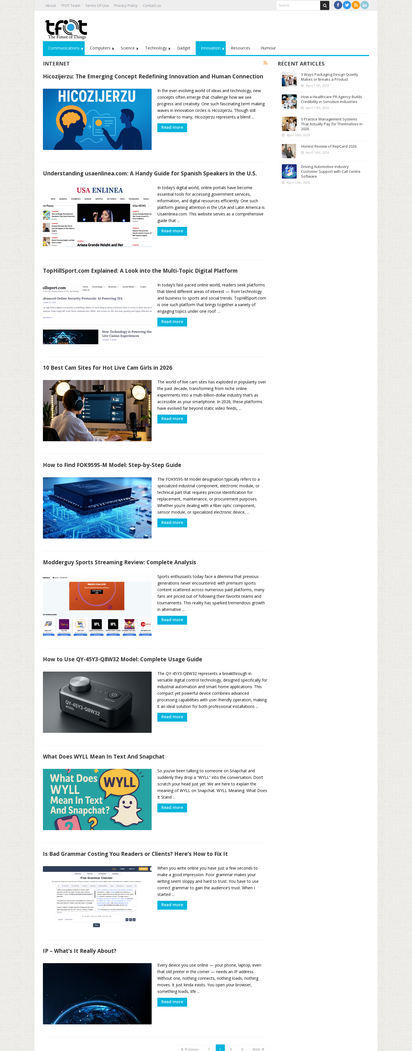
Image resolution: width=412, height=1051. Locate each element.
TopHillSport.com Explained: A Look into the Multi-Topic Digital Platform (140, 265)
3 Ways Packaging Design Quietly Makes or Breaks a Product (329, 77)
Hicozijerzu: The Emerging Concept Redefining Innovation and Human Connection (153, 76)
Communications (64, 48)
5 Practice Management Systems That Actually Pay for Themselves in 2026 (332, 123)
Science (128, 48)
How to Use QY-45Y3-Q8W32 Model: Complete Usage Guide (122, 644)
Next (258, 1024)
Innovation (211, 48)
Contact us (152, 5)
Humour (268, 48)
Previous (189, 1024)
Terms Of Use (97, 5)
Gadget (184, 48)
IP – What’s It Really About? (79, 928)
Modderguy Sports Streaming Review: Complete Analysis (119, 549)
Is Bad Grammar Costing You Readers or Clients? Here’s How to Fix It (135, 834)
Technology (156, 48)
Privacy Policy (126, 5)
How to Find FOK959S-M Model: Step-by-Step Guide (112, 455)
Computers (100, 48)
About (50, 5)
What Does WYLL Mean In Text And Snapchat (104, 739)
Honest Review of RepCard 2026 (328, 146)
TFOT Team (70, 5)
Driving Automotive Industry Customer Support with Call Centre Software (330, 171)
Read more (172, 127)
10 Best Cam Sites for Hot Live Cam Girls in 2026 (107, 360)
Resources (240, 48)
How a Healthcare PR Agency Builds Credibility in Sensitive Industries (331, 99)
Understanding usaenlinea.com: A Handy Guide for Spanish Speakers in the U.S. (150, 171)
